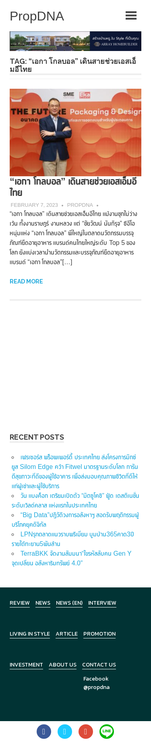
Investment (26, 664)
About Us (63, 664)
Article (67, 634)
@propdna (96, 687)
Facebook (96, 679)
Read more (26, 281)
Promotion (99, 634)
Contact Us (99, 664)
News (42, 603)
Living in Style (30, 634)
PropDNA (80, 205)
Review (20, 603)
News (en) (69, 603)
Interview (102, 603)
